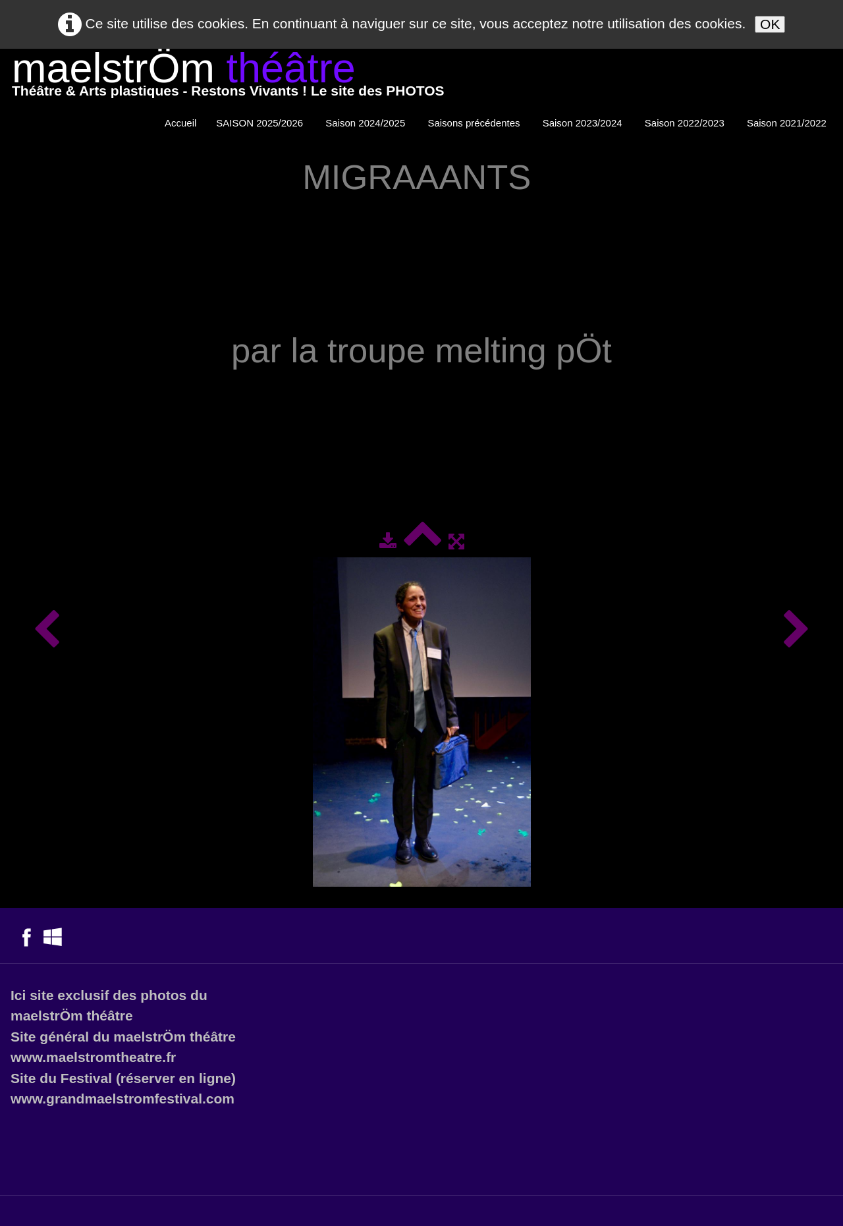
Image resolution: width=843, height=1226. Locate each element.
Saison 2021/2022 (788, 122)
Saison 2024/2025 (366, 122)
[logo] (228, 77)
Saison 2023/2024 (584, 122)
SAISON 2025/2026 (261, 122)
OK (770, 24)
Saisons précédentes (474, 122)
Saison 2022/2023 (686, 122)
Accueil (180, 122)
